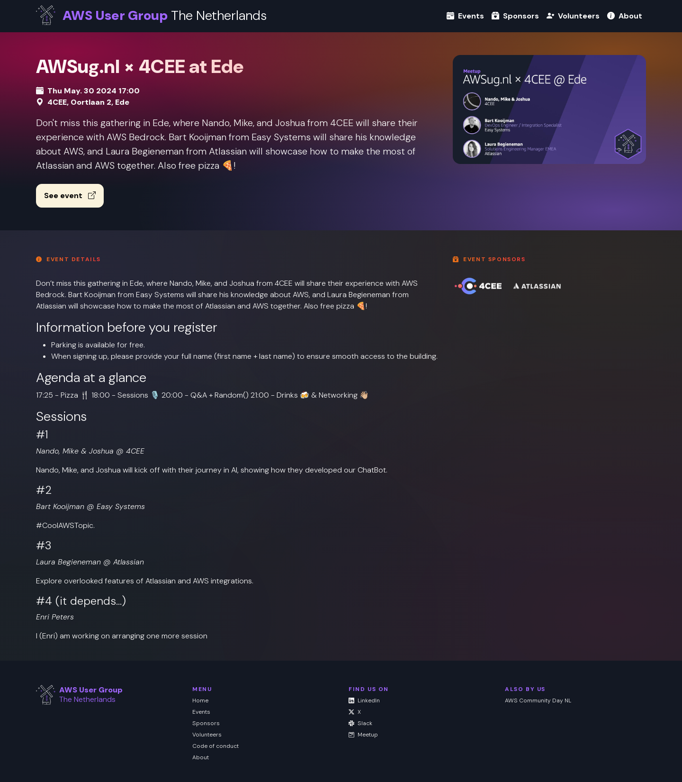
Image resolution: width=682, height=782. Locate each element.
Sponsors (515, 16)
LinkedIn (364, 700)
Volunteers (573, 16)
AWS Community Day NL (538, 700)
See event (70, 195)
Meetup (363, 734)
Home (200, 700)
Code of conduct (215, 746)
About (624, 16)
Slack (360, 723)
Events (465, 16)
